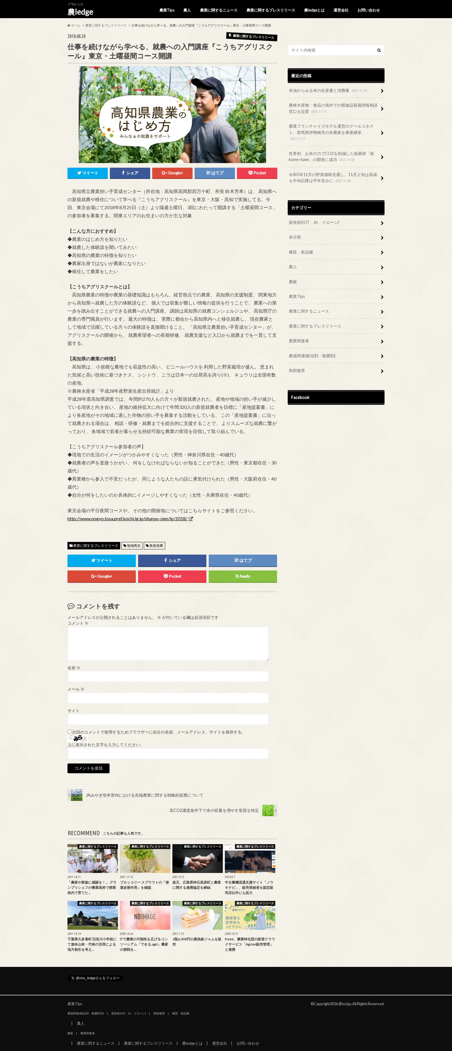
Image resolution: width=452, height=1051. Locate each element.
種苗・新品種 (301, 251)
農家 (293, 281)
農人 (187, 10)
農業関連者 (299, 340)
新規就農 (156, 545)
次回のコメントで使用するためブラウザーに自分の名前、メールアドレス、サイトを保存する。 (159, 732)
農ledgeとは (314, 10)
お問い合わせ (368, 10)
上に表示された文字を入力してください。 (105, 744)
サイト (73, 710)
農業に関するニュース (219, 10)
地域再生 (134, 545)
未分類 (295, 237)
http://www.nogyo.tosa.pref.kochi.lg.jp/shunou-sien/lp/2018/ (127, 518)
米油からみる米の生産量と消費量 (328, 90)
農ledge (80, 11)
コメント (77, 623)
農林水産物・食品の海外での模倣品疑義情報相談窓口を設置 (333, 108)
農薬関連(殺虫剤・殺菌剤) (312, 355)
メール (75, 689)
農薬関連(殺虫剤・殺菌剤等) (85, 1013)
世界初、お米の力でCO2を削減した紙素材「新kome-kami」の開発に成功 (331, 157)
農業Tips (166, 10)
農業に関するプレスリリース (270, 10)
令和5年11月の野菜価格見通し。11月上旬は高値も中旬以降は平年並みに (333, 178)
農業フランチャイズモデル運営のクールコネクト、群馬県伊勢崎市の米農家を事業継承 (331, 133)
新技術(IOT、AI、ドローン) (314, 222)
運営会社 (341, 10)
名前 (73, 668)
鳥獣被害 (297, 370)
